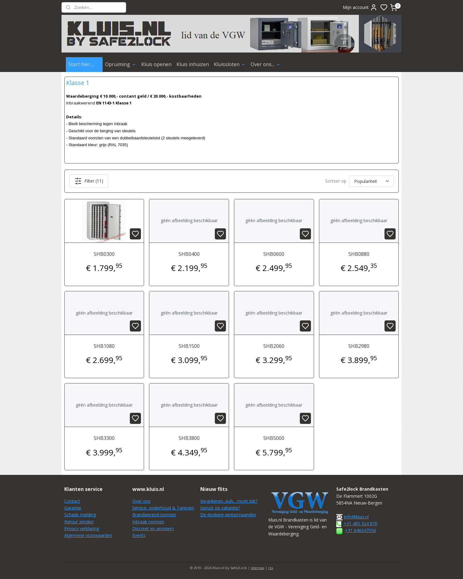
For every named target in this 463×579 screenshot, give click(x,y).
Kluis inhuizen (192, 64)
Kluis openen (156, 64)
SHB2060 (273, 346)
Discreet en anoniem (153, 528)
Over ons (141, 501)
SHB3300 (104, 438)
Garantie (72, 508)
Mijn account (360, 7)
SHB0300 (104, 254)
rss (270, 567)
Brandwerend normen (154, 515)
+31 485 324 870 (360, 523)
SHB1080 (104, 346)
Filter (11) (88, 181)
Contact (72, 501)
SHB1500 (189, 346)
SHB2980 (358, 346)
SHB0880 (358, 254)
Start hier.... (84, 64)
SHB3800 (189, 438)
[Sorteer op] (371, 181)
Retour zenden (79, 522)
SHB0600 (273, 254)
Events (139, 535)
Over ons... (266, 64)
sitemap (257, 567)
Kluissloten (230, 64)
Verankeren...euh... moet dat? (228, 501)
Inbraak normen (148, 522)
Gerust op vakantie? (220, 508)
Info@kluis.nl (356, 517)
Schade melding (80, 515)
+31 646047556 (360, 530)
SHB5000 (273, 438)
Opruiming (120, 64)
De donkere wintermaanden (228, 515)
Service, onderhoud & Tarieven (163, 508)
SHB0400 (189, 254)
